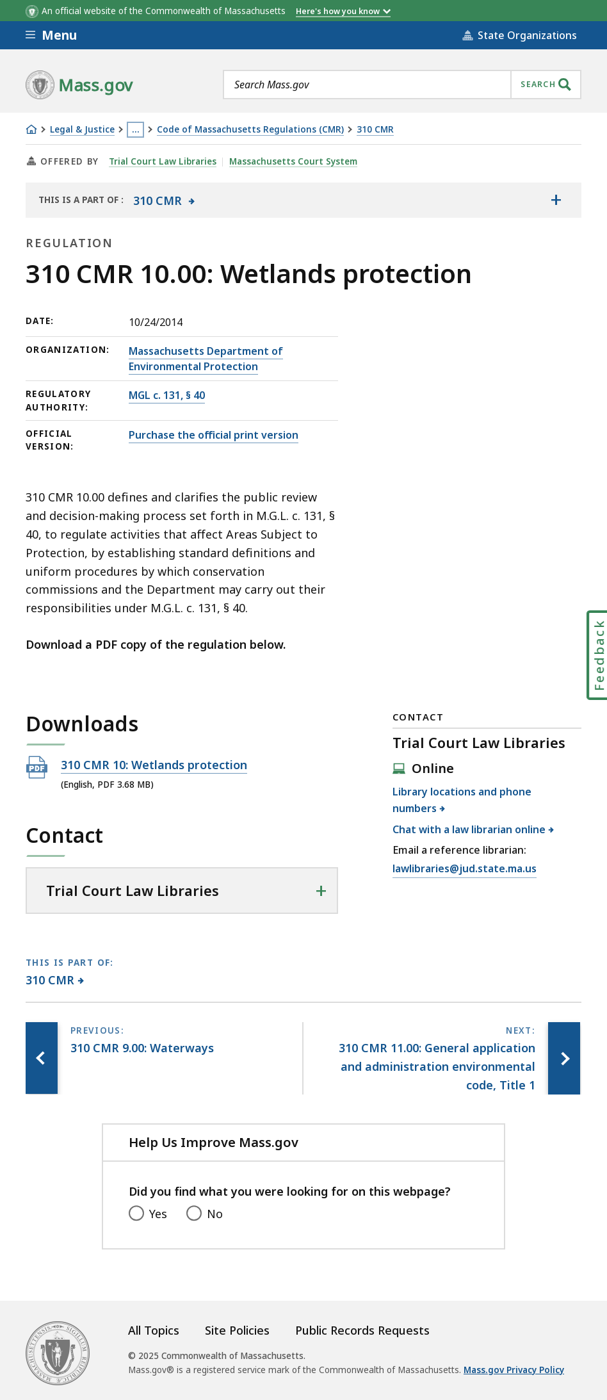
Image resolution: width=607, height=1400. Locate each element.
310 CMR (375, 129)
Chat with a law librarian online (469, 829)
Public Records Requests (362, 1330)
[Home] (31, 129)
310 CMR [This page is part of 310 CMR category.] (50, 980)
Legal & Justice (82, 129)
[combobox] (402, 84)
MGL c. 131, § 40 (167, 395)
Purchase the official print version (213, 435)
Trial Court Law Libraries (162, 161)
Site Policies (237, 1330)
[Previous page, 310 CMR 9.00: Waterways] (42, 1058)
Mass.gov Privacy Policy (514, 1370)
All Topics (153, 1330)
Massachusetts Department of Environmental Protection (206, 358)
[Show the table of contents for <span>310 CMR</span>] (556, 200)
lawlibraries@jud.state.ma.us (465, 869)
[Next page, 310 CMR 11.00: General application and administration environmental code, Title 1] (564, 1058)
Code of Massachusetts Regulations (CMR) (250, 129)
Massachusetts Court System (293, 161)
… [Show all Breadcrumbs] (136, 129)
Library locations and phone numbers (462, 800)
